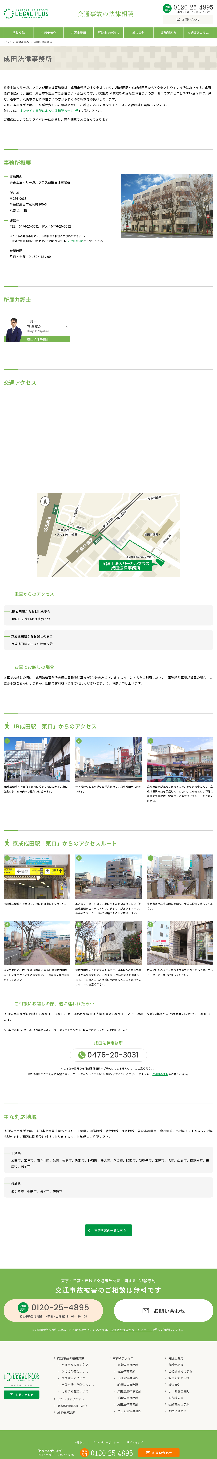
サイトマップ (135, 1443)
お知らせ (79, 1443)
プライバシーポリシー (106, 1443)
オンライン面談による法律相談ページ (47, 110)
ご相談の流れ (76, 241)
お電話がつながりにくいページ (131, 1331)
